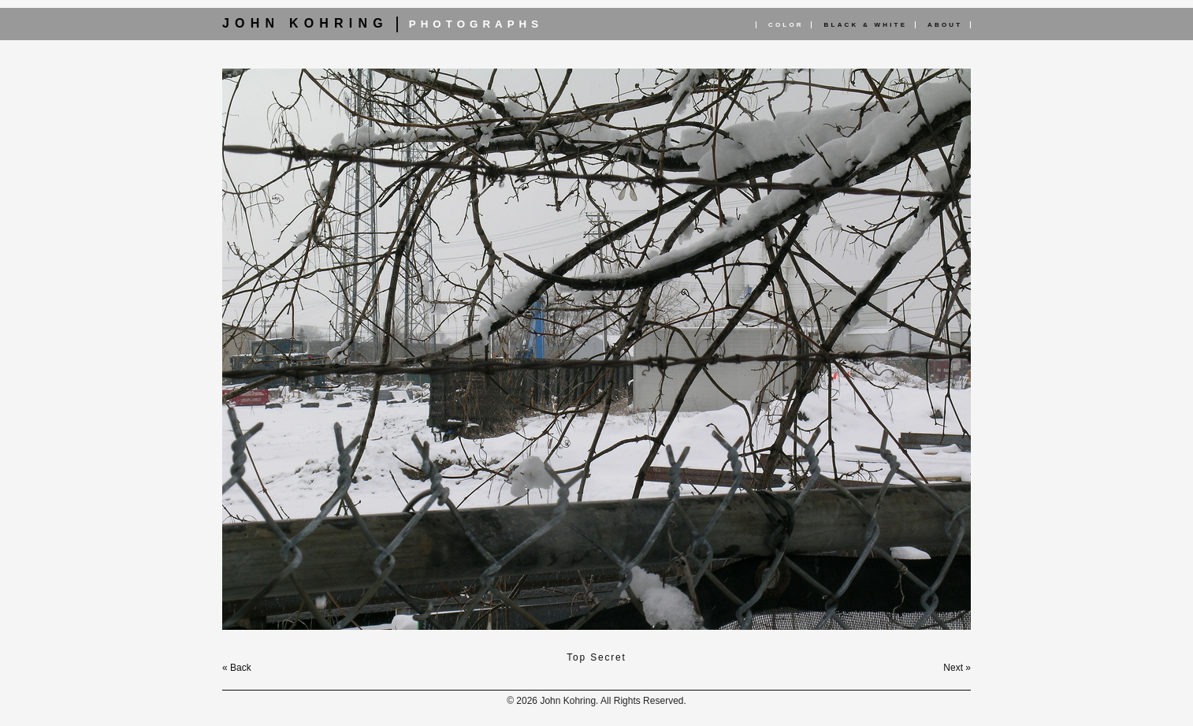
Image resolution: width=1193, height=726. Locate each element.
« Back (236, 667)
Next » (957, 667)
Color (786, 24)
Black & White (866, 24)
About (944, 24)
